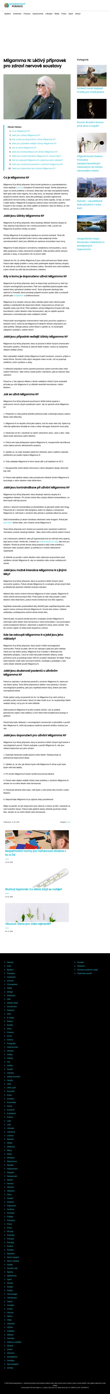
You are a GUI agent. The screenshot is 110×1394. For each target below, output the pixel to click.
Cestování (17, 14)
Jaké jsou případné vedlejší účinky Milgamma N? (34, 143)
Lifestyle (48, 14)
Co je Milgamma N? (21, 131)
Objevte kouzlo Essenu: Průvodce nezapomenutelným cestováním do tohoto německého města (90, 163)
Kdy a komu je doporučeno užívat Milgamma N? (34, 139)
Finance (27, 14)
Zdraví (78, 14)
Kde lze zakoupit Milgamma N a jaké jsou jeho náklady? (37, 160)
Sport (71, 14)
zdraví (69, 822)
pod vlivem (7, 523)
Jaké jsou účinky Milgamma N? (26, 135)
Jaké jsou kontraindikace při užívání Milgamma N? (35, 152)
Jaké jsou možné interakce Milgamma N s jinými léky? (36, 156)
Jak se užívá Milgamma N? (24, 148)
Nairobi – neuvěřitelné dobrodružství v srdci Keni (89, 204)
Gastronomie (38, 14)
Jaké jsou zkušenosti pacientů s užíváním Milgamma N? (37, 164)
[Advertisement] (55, 31)
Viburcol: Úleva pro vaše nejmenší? (28, 924)
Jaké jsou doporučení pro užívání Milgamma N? (33, 168)
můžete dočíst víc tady (48, 542)
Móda (57, 14)
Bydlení (8, 14)
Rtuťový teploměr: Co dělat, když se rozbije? (33, 889)
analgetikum (19, 295)
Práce (63, 14)
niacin (19, 187)
